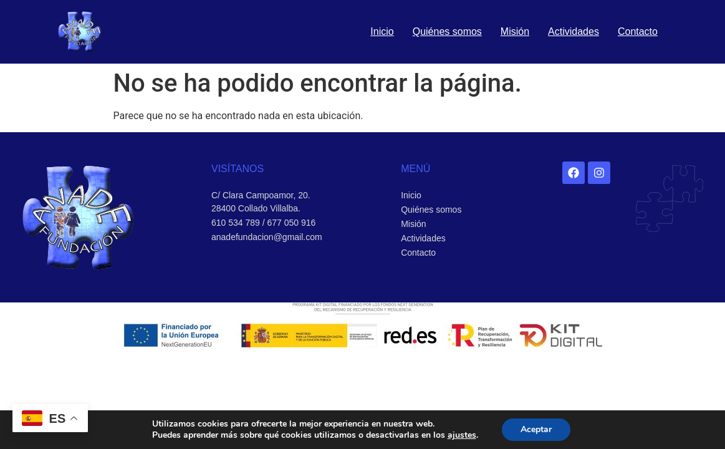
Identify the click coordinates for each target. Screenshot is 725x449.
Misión (515, 31)
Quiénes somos (447, 31)
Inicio (381, 31)
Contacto (638, 31)
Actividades (573, 31)
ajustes (462, 435)
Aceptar (536, 429)
